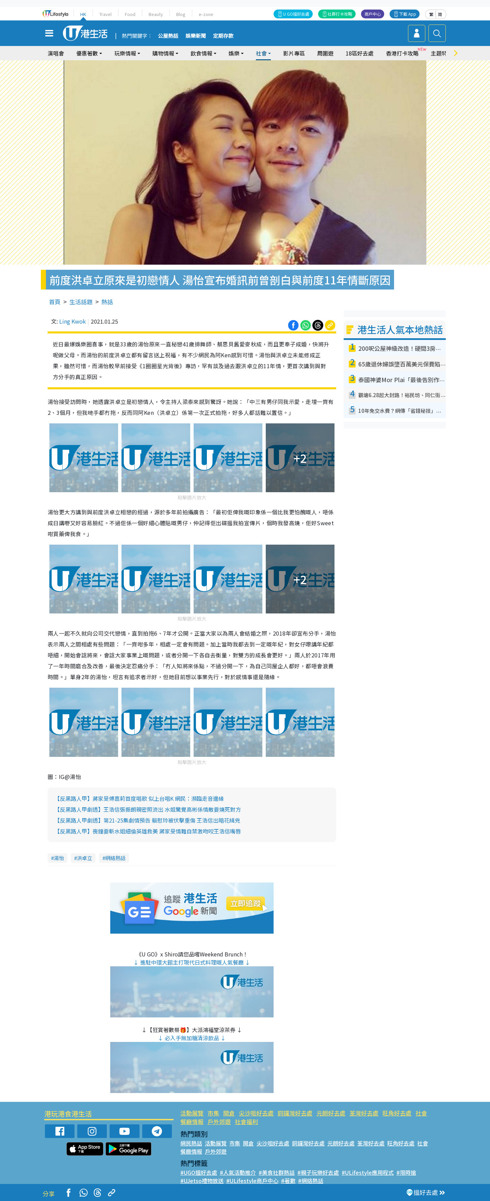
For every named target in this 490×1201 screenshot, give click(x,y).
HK (83, 14)
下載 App (407, 14)
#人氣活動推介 (238, 1172)
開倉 (229, 1113)
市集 (213, 1113)
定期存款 (223, 36)
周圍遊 (325, 53)
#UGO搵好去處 (198, 1172)
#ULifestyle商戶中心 (252, 1180)
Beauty (156, 14)
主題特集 (442, 53)
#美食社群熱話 (277, 1172)
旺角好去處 (396, 1113)
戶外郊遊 (219, 1121)
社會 (261, 53)
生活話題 (81, 301)
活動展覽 (191, 1113)
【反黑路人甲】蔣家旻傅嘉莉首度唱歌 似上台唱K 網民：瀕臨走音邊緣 (139, 798)
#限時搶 (406, 1172)
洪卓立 (84, 857)
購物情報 (163, 53)
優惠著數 (87, 53)
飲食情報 (201, 53)
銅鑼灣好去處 (295, 1113)
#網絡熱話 (310, 1180)
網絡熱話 (115, 857)
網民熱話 (191, 1143)
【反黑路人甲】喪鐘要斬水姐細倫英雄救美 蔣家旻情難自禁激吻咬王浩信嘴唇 (147, 831)
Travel (105, 14)
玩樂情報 (125, 53)
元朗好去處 (330, 1113)
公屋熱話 (168, 36)
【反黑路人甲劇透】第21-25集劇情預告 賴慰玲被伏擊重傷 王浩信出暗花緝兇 (147, 820)
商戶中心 (372, 14)
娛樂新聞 (195, 36)
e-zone (206, 14)
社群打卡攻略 (340, 14)
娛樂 (234, 53)
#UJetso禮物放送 (202, 1180)
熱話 (107, 301)
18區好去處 (360, 53)
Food (130, 14)
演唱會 (56, 53)
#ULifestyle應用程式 (368, 1172)
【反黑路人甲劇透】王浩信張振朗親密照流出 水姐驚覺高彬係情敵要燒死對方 (147, 809)
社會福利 (246, 1121)
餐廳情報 (191, 1121)
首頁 (55, 301)
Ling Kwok (72, 321)
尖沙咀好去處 (256, 1113)
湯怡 (59, 857)
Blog (180, 14)
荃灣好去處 (363, 1113)
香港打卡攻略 (402, 53)
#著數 (288, 1180)
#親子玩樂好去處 (318, 1172)
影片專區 (294, 53)
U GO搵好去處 (296, 14)
